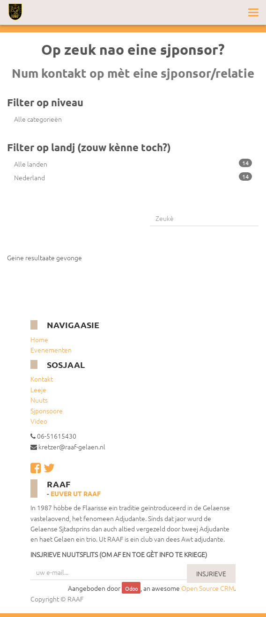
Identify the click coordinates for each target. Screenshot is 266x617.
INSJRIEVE (211, 573)
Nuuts (39, 399)
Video (38, 421)
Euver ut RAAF (76, 493)
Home (39, 339)
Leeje (38, 389)
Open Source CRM (207, 588)
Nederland (133, 177)
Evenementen (51, 349)
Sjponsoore (46, 410)
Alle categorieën (38, 119)
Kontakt (41, 378)
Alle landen (133, 164)
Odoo (131, 588)
